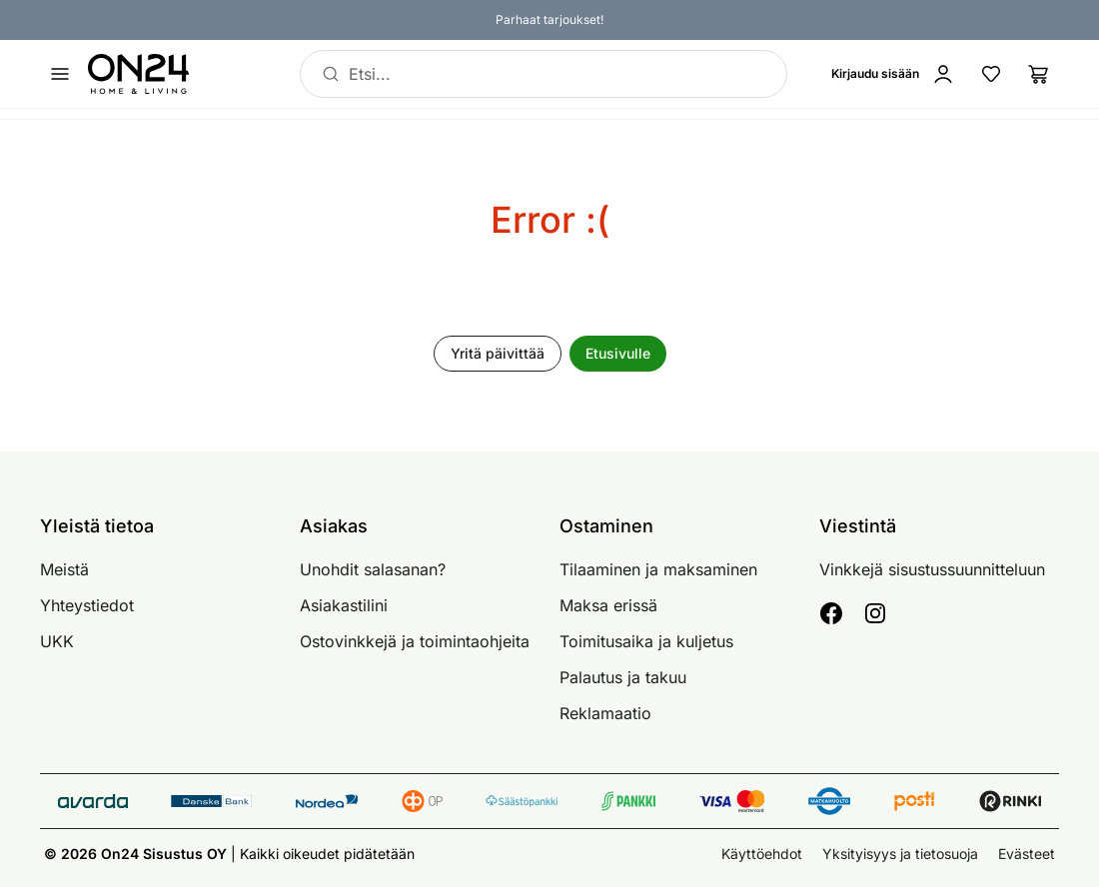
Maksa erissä (608, 605)
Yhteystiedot (87, 605)
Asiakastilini (344, 605)
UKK (57, 641)
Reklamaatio (605, 713)
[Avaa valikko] (60, 74)
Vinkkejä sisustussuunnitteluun (932, 569)
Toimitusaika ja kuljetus (646, 641)
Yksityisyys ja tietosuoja (900, 853)
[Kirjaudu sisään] (897, 74)
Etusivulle (617, 353)
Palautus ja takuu (622, 677)
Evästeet (1026, 853)
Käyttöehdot (761, 853)
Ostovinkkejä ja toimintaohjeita (415, 641)
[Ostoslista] (1039, 74)
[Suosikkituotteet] (991, 74)
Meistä (64, 569)
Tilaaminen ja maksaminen (658, 569)
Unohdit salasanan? (373, 569)
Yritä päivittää (498, 353)
